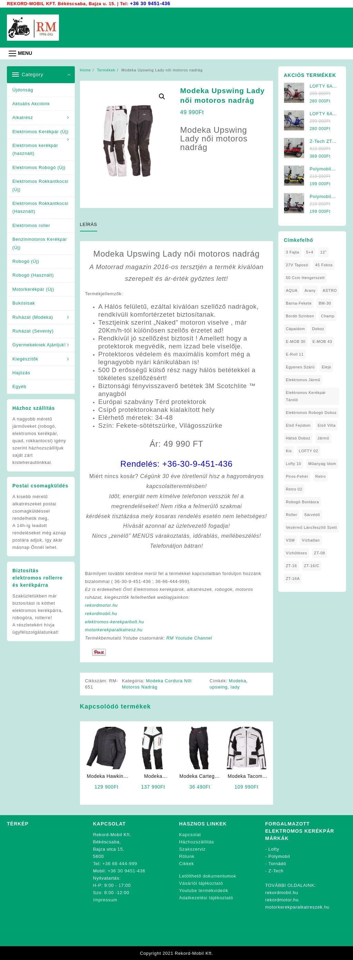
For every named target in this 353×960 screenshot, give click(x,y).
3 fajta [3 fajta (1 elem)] (292, 252)
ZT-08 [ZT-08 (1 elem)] (319, 553)
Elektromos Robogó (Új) (38, 167)
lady (235, 686)
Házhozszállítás (196, 841)
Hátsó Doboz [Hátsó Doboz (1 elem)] (298, 438)
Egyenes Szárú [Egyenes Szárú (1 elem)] (300, 367)
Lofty (274, 848)
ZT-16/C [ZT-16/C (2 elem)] (312, 565)
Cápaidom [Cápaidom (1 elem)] (295, 328)
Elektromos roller (31, 225)
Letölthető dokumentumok (207, 875)
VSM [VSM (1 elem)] (290, 540)
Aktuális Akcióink (31, 103)
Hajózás (21, 372)
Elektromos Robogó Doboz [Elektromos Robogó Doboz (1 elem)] (311, 412)
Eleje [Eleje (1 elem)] (326, 367)
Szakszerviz (192, 848)
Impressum (105, 899)
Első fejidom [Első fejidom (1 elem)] (298, 425)
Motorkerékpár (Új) (33, 288)
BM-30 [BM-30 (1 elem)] (325, 303)
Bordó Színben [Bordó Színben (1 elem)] (300, 316)
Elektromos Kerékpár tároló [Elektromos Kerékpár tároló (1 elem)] (306, 396)
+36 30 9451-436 (150, 3)
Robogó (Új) (25, 261)
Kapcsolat (190, 834)
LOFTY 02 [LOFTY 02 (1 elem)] (308, 450)
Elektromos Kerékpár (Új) (40, 131)
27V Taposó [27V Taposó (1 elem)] (297, 265)
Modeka (237, 680)
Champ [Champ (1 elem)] (327, 316)
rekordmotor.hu (102, 605)
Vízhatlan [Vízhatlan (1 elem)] (311, 540)
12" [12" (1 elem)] (323, 252)
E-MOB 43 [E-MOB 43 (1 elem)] (322, 341)
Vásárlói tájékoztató (201, 882)
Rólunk (187, 856)
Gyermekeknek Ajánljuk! (39, 344)
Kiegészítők (25, 358)
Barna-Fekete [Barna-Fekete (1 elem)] (299, 303)
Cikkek (186, 863)
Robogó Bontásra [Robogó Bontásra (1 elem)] (302, 501)
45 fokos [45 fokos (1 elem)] (324, 265)
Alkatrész (22, 117)
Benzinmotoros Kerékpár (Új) (39, 242)
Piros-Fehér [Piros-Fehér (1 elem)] (297, 476)
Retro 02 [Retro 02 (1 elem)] (294, 489)
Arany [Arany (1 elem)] (309, 290)
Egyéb (19, 386)
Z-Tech (276, 870)
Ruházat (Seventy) (33, 330)
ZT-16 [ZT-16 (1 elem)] (291, 565)
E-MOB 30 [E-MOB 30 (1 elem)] (295, 341)
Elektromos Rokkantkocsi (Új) (40, 184)
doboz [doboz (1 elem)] (318, 328)
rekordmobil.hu (101, 613)
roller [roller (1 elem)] (291, 514)
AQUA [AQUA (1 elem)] (291, 290)
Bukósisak (23, 302)
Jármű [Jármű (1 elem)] (323, 438)
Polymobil (279, 856)
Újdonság (22, 89)
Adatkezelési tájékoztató (206, 897)
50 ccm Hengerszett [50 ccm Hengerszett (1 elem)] (305, 277)
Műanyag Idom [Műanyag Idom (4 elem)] (322, 463)
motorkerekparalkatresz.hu (114, 629)
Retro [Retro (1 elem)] (320, 476)
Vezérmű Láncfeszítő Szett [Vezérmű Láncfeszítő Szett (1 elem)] (311, 527)
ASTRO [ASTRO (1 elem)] (330, 290)
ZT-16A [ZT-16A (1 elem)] (293, 578)
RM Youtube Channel (191, 638)
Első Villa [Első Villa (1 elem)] (326, 425)
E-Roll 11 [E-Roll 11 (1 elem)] (295, 354)
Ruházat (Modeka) (32, 316)
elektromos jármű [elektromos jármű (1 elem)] (303, 379)
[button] (162, 96)
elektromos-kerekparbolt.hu (115, 621)
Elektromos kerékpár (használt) (35, 149)
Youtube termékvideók (203, 890)
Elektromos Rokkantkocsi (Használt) (40, 207)
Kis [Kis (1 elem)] (289, 450)
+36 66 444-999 (119, 863)
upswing (219, 686)
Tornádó (277, 863)
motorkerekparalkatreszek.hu (297, 906)
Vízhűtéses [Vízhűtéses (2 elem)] (296, 553)
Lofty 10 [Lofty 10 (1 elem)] (293, 463)
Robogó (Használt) (33, 274)
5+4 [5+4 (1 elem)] (309, 252)
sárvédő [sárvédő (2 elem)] (312, 514)
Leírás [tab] (88, 224)
